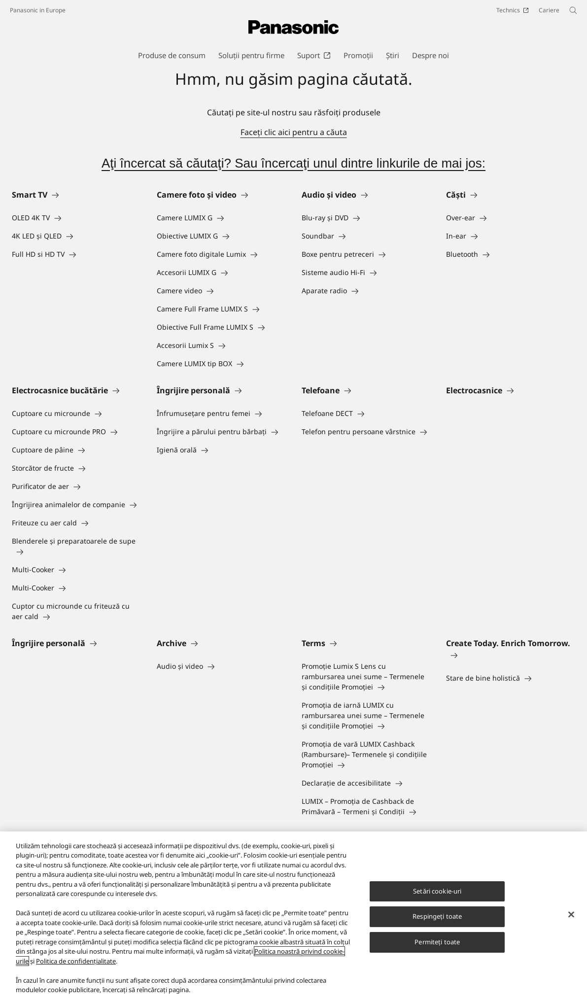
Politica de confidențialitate (76, 961)
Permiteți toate (437, 941)
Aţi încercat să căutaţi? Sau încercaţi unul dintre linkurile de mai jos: (293, 163)
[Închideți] (571, 914)
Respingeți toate (437, 916)
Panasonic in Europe (38, 10)
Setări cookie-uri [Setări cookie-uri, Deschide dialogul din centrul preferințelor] (437, 891)
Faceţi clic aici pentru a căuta (294, 132)
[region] (293, 915)
